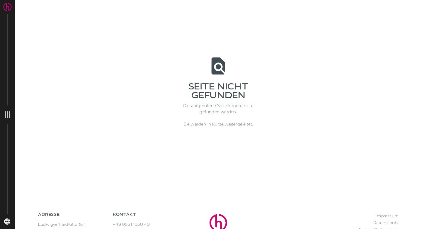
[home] (7, 7)
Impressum (387, 215)
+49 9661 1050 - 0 (131, 224)
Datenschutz (386, 222)
